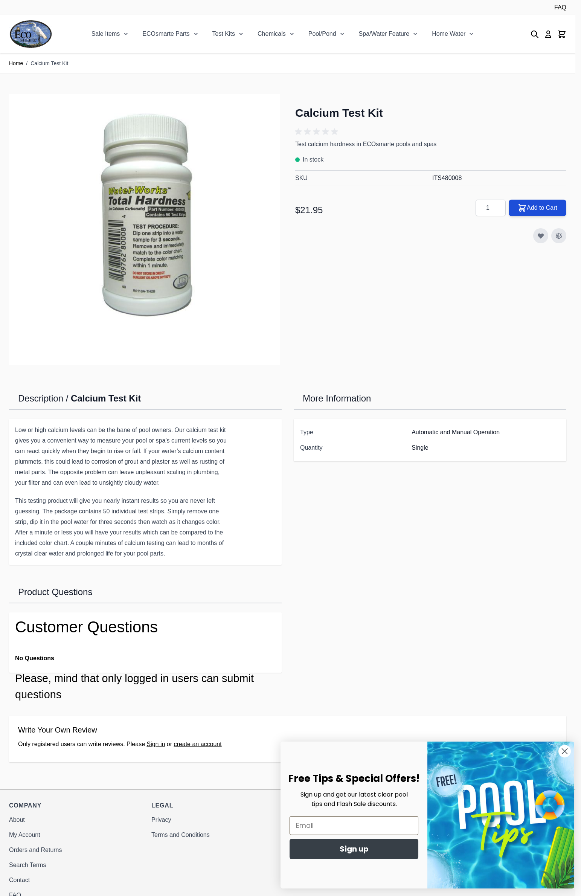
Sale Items (105, 34)
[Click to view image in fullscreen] (144, 229)
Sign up (376, 849)
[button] (317, 131)
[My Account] (548, 34)
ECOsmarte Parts (165, 34)
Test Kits (223, 34)
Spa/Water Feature (384, 34)
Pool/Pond (322, 34)
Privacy (161, 820)
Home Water (448, 34)
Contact (19, 880)
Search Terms (27, 865)
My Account (24, 835)
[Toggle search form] (535, 34)
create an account (198, 744)
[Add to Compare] (558, 235)
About (17, 820)
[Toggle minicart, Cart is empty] (562, 34)
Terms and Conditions (180, 835)
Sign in (155, 744)
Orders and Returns (35, 850)
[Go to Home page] (30, 34)
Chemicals (272, 34)
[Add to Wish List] (540, 235)
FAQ (560, 7)
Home (16, 63)
